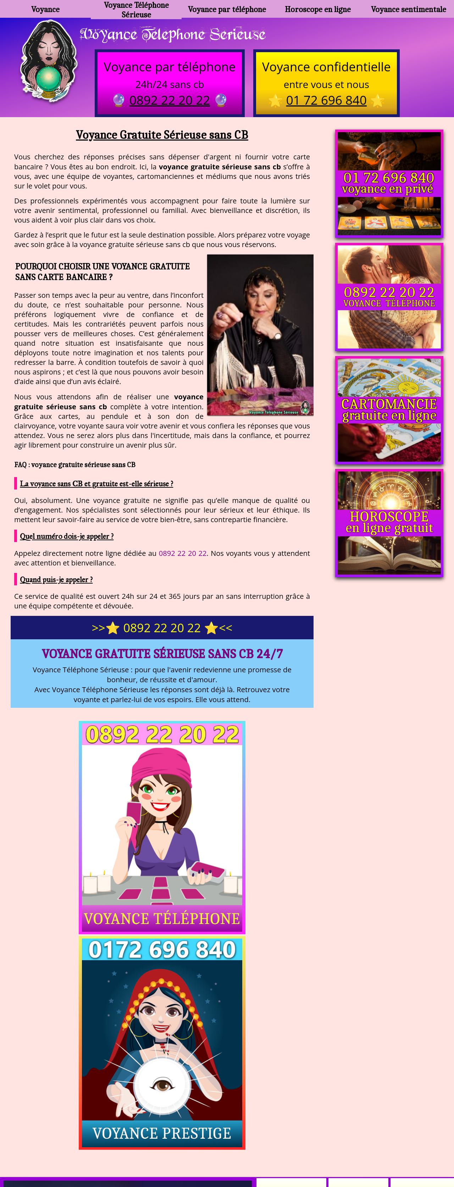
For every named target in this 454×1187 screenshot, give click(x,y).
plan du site (230, 1151)
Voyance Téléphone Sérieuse (136, 9)
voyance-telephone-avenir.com (209, 1134)
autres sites (332, 1151)
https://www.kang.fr (126, 1134)
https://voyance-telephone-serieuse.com (227, 1063)
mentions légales (282, 1151)
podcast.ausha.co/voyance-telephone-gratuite (327, 1134)
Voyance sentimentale (408, 9)
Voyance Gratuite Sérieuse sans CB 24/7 (162, 655)
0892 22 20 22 (183, 555)
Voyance (45, 9)
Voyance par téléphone (227, 9)
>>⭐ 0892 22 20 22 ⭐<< (162, 629)
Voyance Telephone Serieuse (180, 34)
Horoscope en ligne (318, 9)
